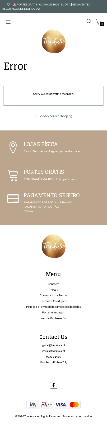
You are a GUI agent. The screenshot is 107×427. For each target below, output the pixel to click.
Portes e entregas (53, 312)
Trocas (53, 289)
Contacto (53, 284)
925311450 (53, 356)
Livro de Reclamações (53, 318)
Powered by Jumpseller (77, 416)
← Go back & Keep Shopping (53, 116)
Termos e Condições (53, 301)
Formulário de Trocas (53, 295)
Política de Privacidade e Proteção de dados (53, 306)
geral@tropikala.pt (53, 345)
